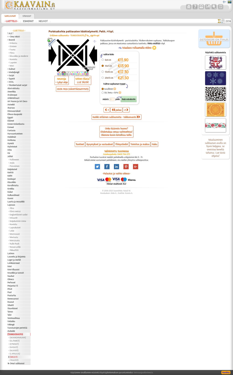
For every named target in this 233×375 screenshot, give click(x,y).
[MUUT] (13, 356)
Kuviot (10, 198)
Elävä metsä (15, 211)
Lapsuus (11, 204)
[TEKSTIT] (14, 360)
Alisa (12, 208)
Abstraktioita (13, 88)
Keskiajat (11, 178)
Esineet (10, 127)
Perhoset (11, 282)
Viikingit (11, 324)
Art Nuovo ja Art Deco (17, 101)
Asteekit (11, 104)
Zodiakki (11, 331)
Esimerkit (28, 21)
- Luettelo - (11, 21)
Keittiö (10, 172)
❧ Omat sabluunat (15, 363)
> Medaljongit (13, 72)
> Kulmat (11, 68)
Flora (12, 52)
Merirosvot (15, 233)
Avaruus (11, 107)
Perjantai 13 (12, 285)
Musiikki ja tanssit (15, 272)
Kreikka (10, 188)
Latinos (10, 253)
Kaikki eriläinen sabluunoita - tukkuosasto (116, 117)
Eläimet (10, 120)
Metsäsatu (15, 240)
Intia (9, 149)
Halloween (14, 159)
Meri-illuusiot (13, 269)
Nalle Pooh (14, 243)
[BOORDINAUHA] (18, 337)
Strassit (26, 16)
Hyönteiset (12, 146)
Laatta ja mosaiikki (15, 201)
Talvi (9, 314)
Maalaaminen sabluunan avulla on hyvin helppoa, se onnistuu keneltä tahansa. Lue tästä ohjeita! (215, 147)
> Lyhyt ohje (61, 82)
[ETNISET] (14, 343)
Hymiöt (10, 143)
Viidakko (11, 321)
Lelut (12, 230)
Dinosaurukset (14, 111)
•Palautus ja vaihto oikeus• (116, 173)
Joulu (12, 162)
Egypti (10, 117)
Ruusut (10, 301)
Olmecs (10, 279)
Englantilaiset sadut (19, 214)
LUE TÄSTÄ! (83, 82)
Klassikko (11, 182)
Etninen (13, 46)
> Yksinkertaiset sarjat (17, 85)
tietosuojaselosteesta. (143, 372)
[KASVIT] (14, 347)
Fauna (12, 49)
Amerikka (11, 91)
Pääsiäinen (14, 166)
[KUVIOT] (14, 350)
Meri (12, 65)
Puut (9, 292)
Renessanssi (12, 298)
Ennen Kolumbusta (15, 123)
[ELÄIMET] (15, 340)
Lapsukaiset (15, 227)
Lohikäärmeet (13, 263)
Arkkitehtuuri (13, 98)
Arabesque (12, 94)
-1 (107, 109)
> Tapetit (11, 78)
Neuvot (43, 21)
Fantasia (11, 130)
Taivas (10, 311)
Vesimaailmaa (13, 318)
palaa (116, 109)
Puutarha (11, 295)
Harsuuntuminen (14, 133)
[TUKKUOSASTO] (15, 334)
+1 (126, 109)
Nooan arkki (15, 246)
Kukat (10, 191)
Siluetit (10, 305)
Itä (8, 153)
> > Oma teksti (13, 36)
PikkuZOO (14, 250)
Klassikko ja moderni (19, 56)
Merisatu (14, 237)
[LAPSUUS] (15, 353)
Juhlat (10, 156)
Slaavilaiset (12, 308)
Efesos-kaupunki (14, 114)
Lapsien (13, 62)
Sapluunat (10, 16)
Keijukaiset (12, 169)
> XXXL (10, 81)
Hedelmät (11, 136)
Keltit (9, 175)
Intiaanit (13, 217)
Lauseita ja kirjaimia (16, 256)
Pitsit (9, 288)
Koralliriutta (12, 185)
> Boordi (11, 39)
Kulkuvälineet (13, 195)
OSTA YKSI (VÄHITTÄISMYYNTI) (73, 89)
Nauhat (10, 276)
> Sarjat (10, 75)
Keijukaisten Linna (18, 221)
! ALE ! (10, 33)
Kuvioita (13, 59)
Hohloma (11, 140)
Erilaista (13, 43)
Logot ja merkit (14, 259)
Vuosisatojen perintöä (17, 327)
